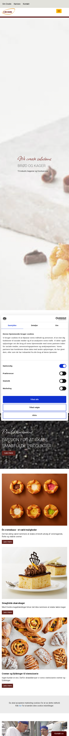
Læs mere (8, 453)
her (20, 706)
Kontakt (26, 4)
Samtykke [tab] (12, 325)
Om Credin (6, 4)
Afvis (34, 415)
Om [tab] (56, 325)
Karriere (17, 4)
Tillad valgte (34, 407)
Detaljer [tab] (34, 325)
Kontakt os (59, 733)
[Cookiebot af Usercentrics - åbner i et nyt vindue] (55, 318)
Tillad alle (34, 399)
